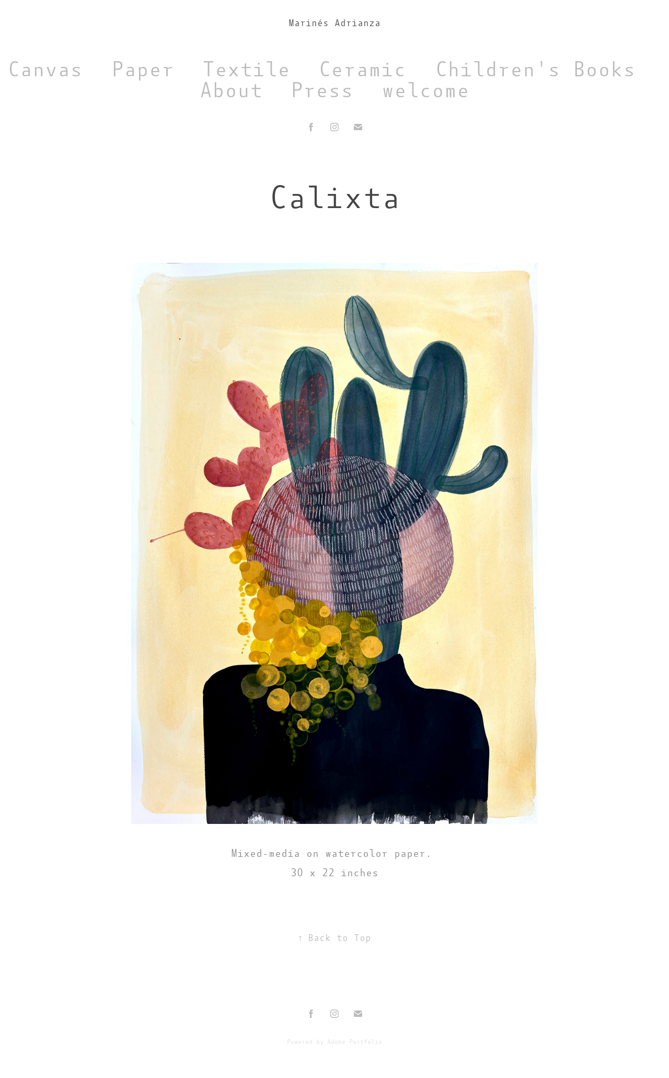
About (231, 90)
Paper (142, 69)
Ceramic (362, 69)
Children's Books (535, 69)
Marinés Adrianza (334, 23)
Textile (246, 69)
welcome (425, 90)
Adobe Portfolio (354, 1042)
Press (322, 90)
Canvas (45, 69)
